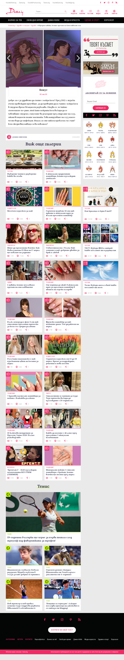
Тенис (43, 492)
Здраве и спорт (91, 20)
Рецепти (74, 11)
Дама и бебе (54, 20)
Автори (20, 645)
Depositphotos (40, 645)
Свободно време (35, 20)
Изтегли (101, 54)
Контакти (28, 645)
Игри (106, 11)
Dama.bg (22, 3)
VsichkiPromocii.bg (34, 3)
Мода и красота (72, 20)
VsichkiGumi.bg (58, 3)
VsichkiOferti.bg (11, 3)
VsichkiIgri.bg (70, 3)
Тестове (90, 11)
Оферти (114, 11)
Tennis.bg (46, 3)
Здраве (33, 25)
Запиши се (101, 110)
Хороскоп (109, 20)
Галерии (82, 11)
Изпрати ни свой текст (62, 635)
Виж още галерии (43, 149)
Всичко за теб (15, 20)
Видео (98, 11)
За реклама (10, 645)
